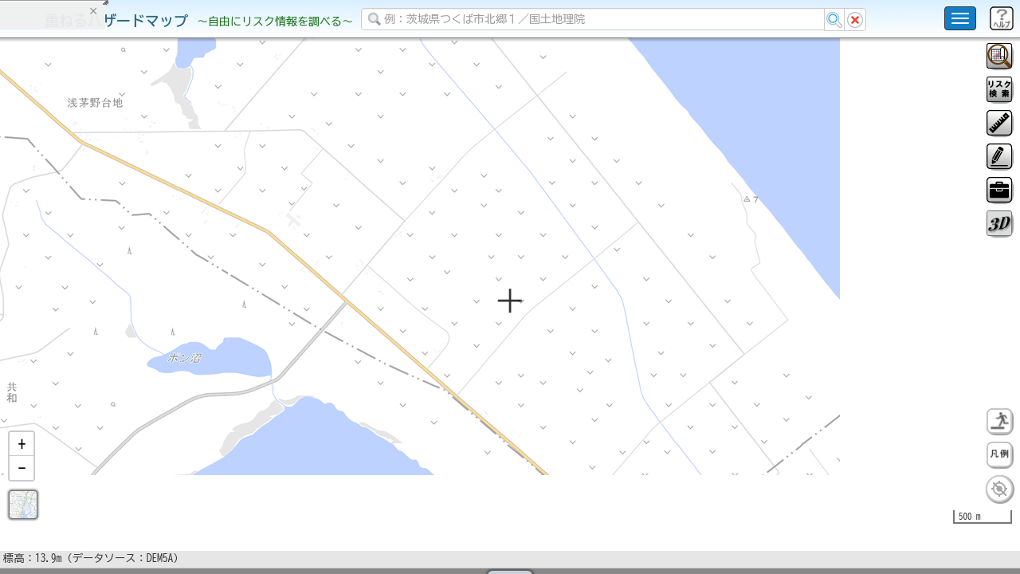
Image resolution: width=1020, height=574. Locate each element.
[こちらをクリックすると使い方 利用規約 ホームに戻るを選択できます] (960, 18)
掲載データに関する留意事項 (87, 271)
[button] (21, 485)
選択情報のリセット (168, 314)
